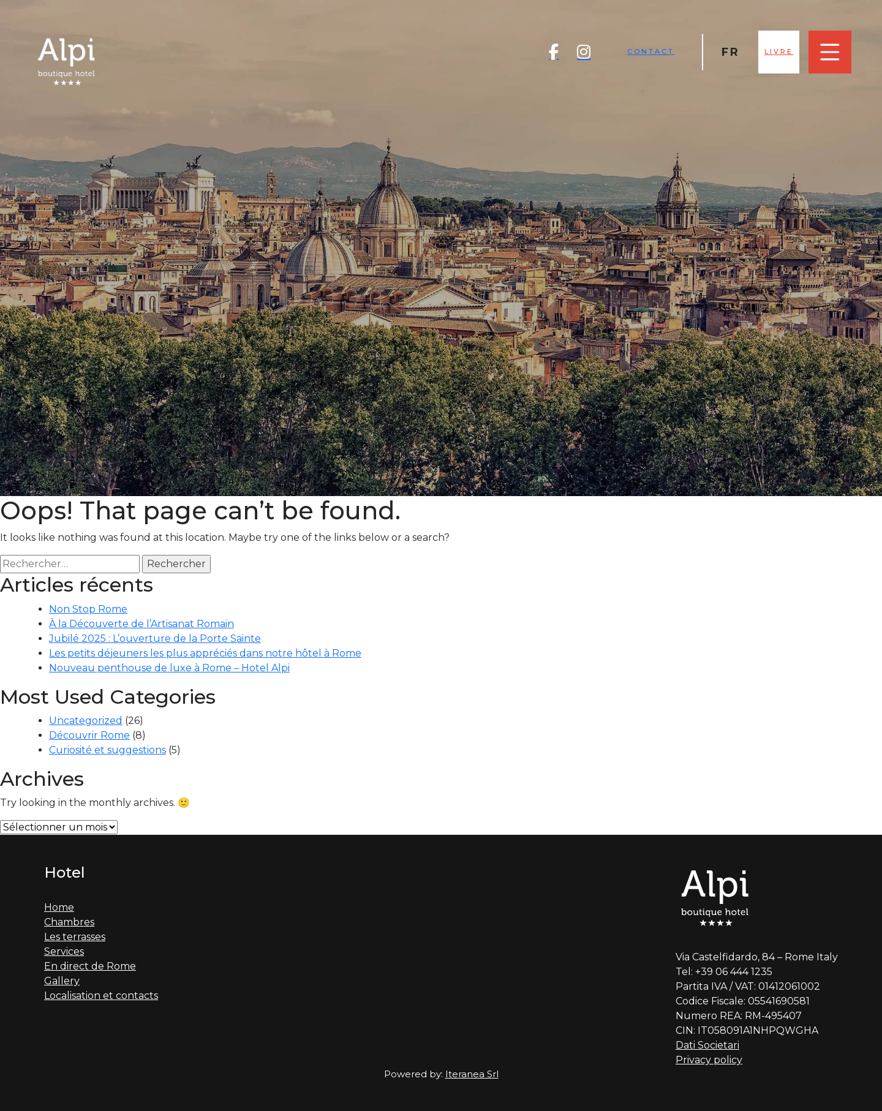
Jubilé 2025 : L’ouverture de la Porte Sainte (155, 638)
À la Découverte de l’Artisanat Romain (141, 624)
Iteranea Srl (472, 1074)
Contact (650, 51)
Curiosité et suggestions (107, 750)
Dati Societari (707, 1045)
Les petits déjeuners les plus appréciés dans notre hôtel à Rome (205, 653)
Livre (778, 51)
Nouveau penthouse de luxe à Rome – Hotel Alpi (169, 668)
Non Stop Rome (88, 609)
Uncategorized (86, 720)
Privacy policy (709, 1060)
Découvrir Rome (89, 735)
